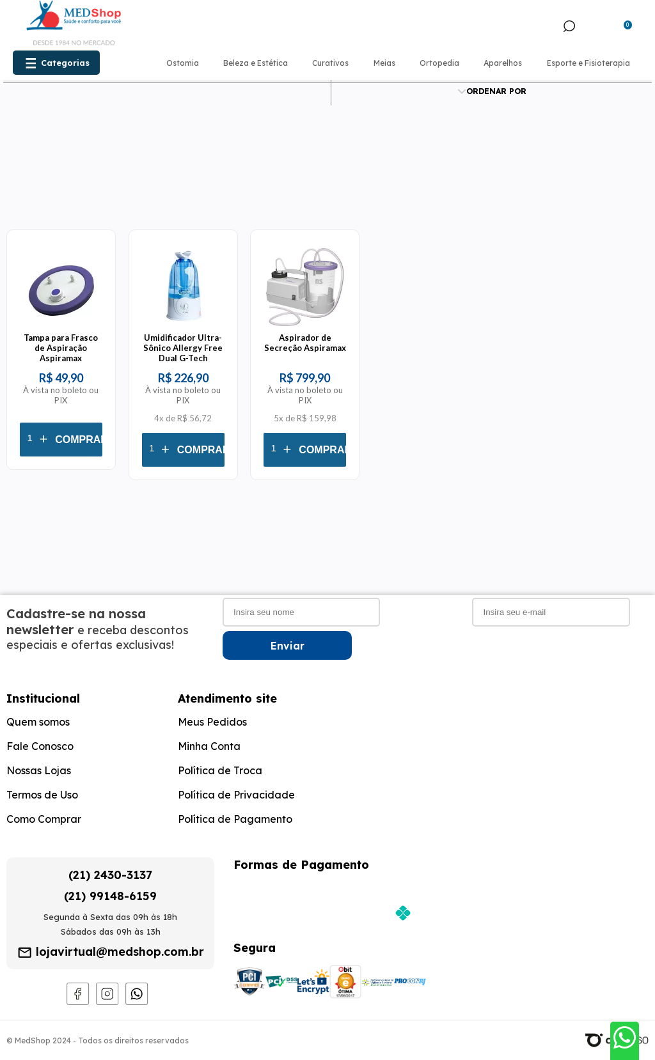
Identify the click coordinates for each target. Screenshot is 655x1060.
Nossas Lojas (38, 770)
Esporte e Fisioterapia (588, 63)
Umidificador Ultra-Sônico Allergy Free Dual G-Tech (183, 347)
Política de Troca (220, 770)
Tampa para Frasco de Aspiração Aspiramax (61, 347)
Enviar (287, 645)
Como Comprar (43, 819)
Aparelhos (503, 63)
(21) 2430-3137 (110, 875)
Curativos (330, 63)
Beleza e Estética (255, 63)
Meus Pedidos (212, 721)
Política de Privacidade (236, 794)
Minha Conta (209, 746)
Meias (384, 63)
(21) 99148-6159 (110, 896)
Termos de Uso (42, 794)
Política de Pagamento (235, 819)
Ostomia (182, 63)
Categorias (65, 63)
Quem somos (38, 721)
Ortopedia (439, 63)
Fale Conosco (40, 746)
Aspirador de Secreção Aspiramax (305, 342)
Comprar (81, 439)
